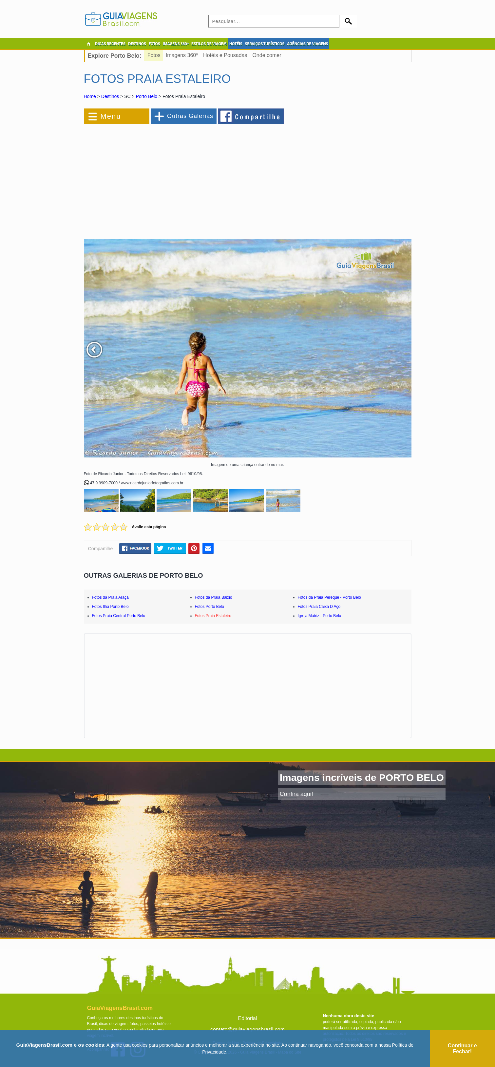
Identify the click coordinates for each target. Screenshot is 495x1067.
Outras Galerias (190, 116)
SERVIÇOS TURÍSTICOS (264, 44)
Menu (111, 116)
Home (90, 96)
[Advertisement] (155, 178)
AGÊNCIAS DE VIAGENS (307, 44)
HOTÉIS (235, 44)
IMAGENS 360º (176, 44)
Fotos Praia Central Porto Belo (118, 615)
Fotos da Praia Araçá (110, 597)
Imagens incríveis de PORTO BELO (362, 777)
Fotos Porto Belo (209, 606)
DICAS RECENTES (110, 44)
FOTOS (154, 44)
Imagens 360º (182, 55)
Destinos (110, 96)
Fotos (154, 55)
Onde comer (266, 55)
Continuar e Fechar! (462, 1048)
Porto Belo (146, 96)
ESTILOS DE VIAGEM (209, 44)
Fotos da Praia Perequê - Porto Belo (329, 597)
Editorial (247, 1018)
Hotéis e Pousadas (225, 55)
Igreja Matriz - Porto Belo (319, 615)
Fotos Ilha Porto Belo (110, 606)
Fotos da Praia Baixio (213, 597)
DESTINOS (137, 44)
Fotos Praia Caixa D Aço (319, 606)
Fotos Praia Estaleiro (213, 615)
